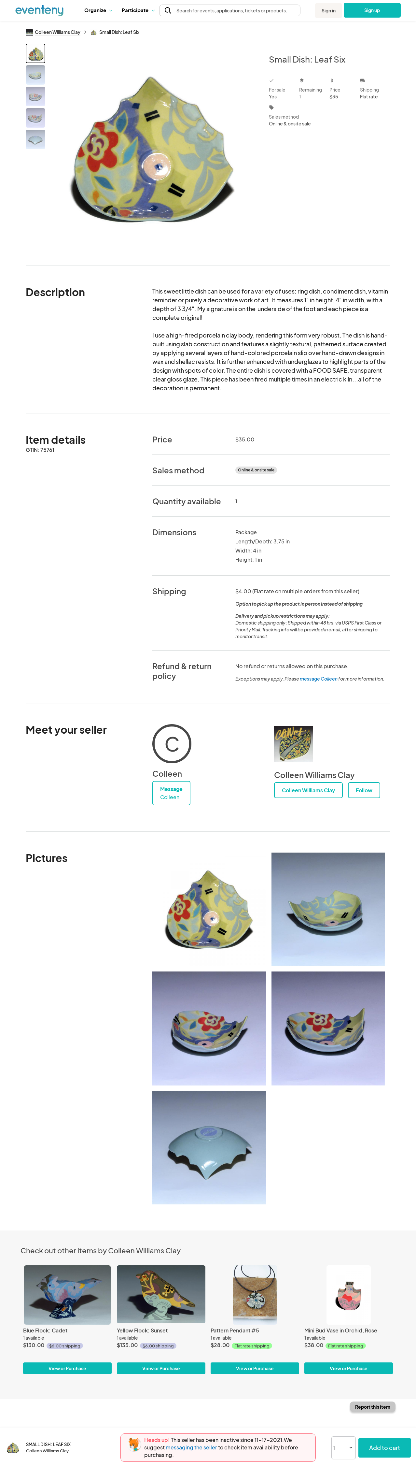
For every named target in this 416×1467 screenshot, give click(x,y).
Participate (138, 10)
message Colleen (319, 679)
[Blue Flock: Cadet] (67, 1294)
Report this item (372, 1407)
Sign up (372, 10)
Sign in (329, 10)
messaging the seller (191, 1447)
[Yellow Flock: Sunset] (161, 1294)
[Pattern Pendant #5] (255, 1294)
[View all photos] (152, 149)
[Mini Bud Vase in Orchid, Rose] (348, 1294)
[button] (98, 10)
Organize (98, 10)
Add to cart (384, 1447)
